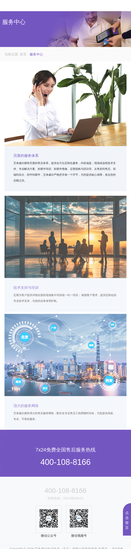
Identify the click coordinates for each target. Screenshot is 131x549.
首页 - (24, 54)
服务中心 (36, 54)
